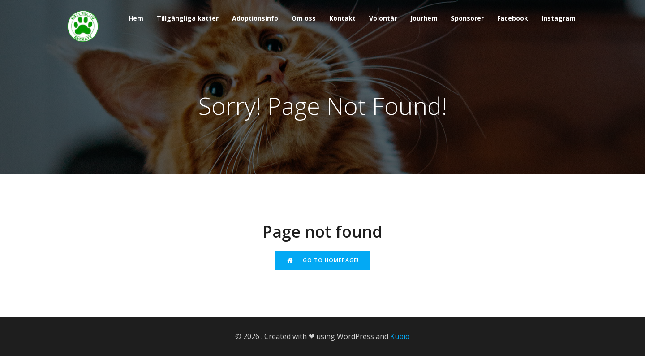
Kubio (400, 336)
